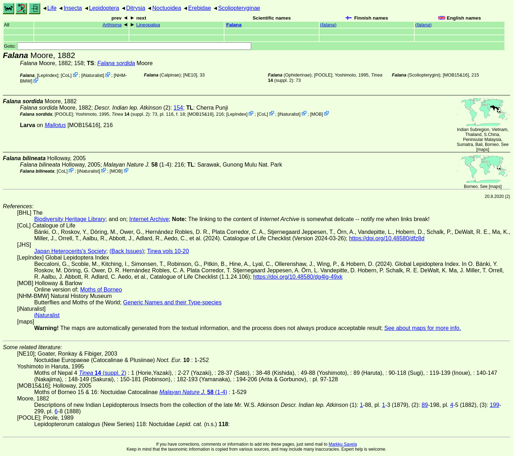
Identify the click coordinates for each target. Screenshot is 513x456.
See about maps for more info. (422, 328)
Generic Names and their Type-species (172, 302)
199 (494, 405)
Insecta (72, 8)
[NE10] (190, 75)
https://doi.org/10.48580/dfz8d (387, 238)
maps (482, 149)
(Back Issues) (126, 251)
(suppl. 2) (131, 113)
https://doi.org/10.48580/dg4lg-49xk (298, 277)
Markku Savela (342, 444)
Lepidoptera (104, 8)
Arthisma (112, 24)
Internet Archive (149, 219)
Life (52, 8)
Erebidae (199, 8)
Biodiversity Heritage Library (69, 219)
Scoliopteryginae (239, 8)
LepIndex (47, 75)
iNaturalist (93, 75)
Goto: (127, 46)
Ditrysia (135, 8)
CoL (66, 75)
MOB (316, 113)
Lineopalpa (148, 24)
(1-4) (137, 165)
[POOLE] (323, 75)
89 (424, 405)
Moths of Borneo (101, 290)
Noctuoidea (166, 8)
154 (178, 108)
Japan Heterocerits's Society (70, 251)
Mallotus (55, 125)
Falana (234, 24)
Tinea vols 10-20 (168, 251)
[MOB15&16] (456, 75)
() (328, 24)
